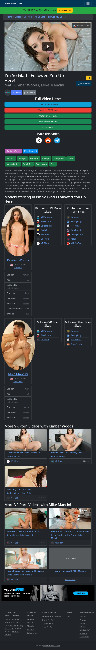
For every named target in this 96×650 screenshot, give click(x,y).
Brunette (34, 158)
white (26, 407)
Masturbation (12, 164)
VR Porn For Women (51, 616)
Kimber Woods (13, 151)
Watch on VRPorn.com (48, 104)
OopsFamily (76, 344)
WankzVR (45, 234)
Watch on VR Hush (48, 116)
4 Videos (18, 267)
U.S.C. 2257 (85, 630)
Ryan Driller (27, 493)
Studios (30, 629)
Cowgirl (46, 158)
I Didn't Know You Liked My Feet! (66, 452)
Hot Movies (76, 225)
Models (30, 626)
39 (28, 394)
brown (26, 298)
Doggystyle (59, 158)
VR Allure (45, 243)
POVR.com (46, 221)
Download (84, 83)
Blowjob (22, 158)
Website (29, 92)
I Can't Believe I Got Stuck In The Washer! (26, 571)
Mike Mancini (30, 151)
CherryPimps (77, 234)
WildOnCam (76, 243)
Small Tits (27, 164)
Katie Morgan (13, 535)
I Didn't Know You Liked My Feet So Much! (26, 452)
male (27, 388)
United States (13, 288)
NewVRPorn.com (14, 3)
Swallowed (76, 230)
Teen (53, 164)
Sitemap (83, 616)
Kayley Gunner (70, 535)
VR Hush (17, 92)
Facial (70, 158)
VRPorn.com (46, 217)
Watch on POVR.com (48, 110)
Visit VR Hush (48, 127)
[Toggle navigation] (88, 3)
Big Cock (10, 158)
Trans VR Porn (48, 620)
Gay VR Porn (48, 623)
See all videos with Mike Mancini (70, 571)
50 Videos (18, 381)
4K (88, 78)
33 (28, 280)
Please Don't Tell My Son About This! (24, 531)
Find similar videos (48, 121)
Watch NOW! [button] (64, 10)
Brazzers (75, 217)
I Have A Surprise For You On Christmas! (70, 531)
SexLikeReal (46, 225)
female (26, 274)
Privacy (83, 620)
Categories (32, 633)
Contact (68, 616)
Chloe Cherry (13, 574)
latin (27, 293)
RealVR (44, 230)
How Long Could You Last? (19, 489)
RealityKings (76, 221)
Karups (74, 238)
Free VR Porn (48, 627)
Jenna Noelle (57, 535)
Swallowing (41, 164)
